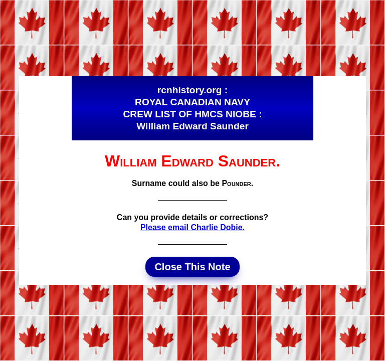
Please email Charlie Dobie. (192, 227)
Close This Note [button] (192, 266)
